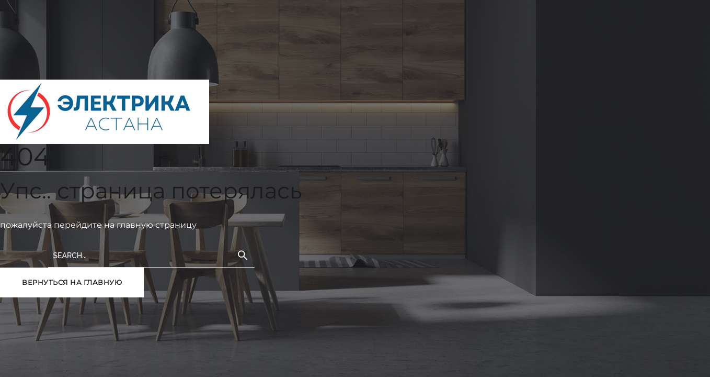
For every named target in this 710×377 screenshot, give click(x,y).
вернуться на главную (72, 282)
